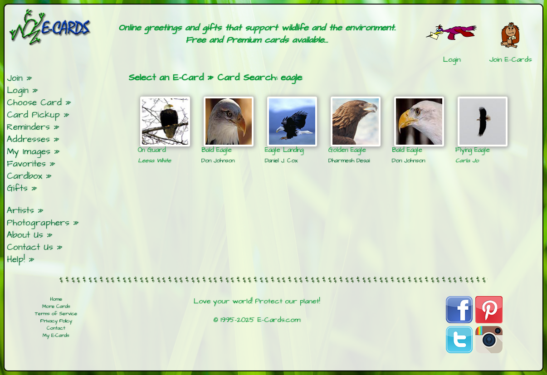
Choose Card (34, 103)
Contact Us (30, 247)
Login (18, 90)
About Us (25, 235)
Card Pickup (33, 115)
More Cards (56, 306)
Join (15, 78)
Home (56, 299)
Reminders (28, 127)
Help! (16, 259)
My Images (28, 152)
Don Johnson (217, 160)
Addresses (28, 139)
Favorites (26, 164)
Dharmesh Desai (349, 160)
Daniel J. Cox (281, 160)
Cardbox (24, 176)
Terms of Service (56, 313)
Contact (56, 328)
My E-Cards (56, 335)
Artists (20, 211)
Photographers (38, 223)
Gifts (17, 188)
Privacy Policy (56, 321)
